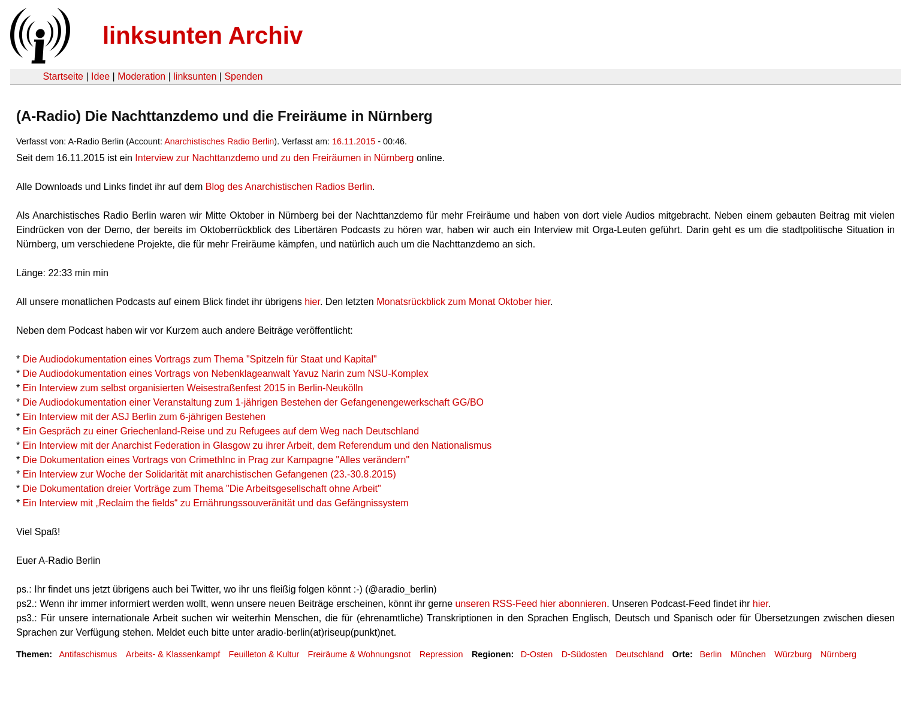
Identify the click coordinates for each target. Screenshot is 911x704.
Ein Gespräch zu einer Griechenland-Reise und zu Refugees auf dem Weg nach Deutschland (221, 431)
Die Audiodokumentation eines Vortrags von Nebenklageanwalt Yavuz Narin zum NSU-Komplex (226, 373)
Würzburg (793, 654)
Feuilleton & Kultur (264, 654)
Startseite (63, 76)
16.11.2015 (353, 141)
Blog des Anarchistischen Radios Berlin (289, 187)
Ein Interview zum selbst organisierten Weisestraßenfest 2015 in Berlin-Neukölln (193, 388)
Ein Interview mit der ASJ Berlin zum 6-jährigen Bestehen (144, 417)
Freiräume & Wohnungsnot (359, 654)
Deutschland (639, 654)
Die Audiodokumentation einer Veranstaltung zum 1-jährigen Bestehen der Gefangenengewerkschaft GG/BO (253, 402)
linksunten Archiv (202, 35)
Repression (441, 654)
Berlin (710, 654)
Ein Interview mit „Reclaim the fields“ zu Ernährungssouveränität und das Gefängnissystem (216, 503)
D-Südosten (584, 654)
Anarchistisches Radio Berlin (219, 141)
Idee (100, 76)
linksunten (194, 76)
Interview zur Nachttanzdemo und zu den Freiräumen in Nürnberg (274, 158)
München (748, 654)
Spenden (243, 76)
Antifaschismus (88, 654)
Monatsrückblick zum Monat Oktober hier (463, 302)
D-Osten (537, 654)
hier (312, 302)
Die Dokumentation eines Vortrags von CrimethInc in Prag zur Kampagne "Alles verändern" (216, 460)
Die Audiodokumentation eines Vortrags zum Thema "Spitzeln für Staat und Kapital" (200, 359)
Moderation (141, 76)
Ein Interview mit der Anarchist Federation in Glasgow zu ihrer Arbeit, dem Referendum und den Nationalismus (257, 445)
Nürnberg (838, 654)
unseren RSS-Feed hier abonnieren (531, 604)
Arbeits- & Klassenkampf (173, 654)
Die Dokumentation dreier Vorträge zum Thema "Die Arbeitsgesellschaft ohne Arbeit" (202, 489)
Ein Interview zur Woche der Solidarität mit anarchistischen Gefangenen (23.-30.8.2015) (209, 474)
